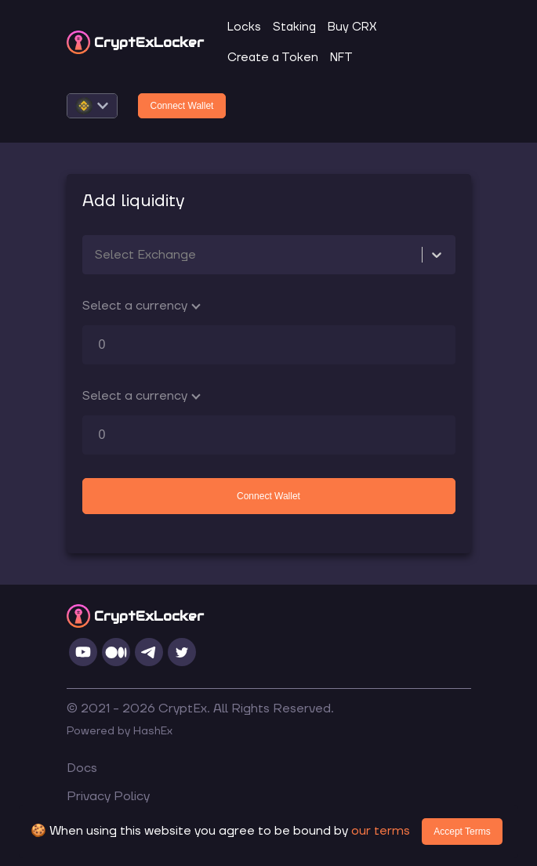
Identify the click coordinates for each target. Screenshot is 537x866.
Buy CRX (352, 27)
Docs (82, 768)
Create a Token (272, 57)
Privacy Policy (108, 796)
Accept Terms (462, 831)
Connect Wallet (182, 105)
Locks (244, 27)
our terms (380, 831)
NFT (341, 57)
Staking (294, 27)
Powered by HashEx (119, 731)
